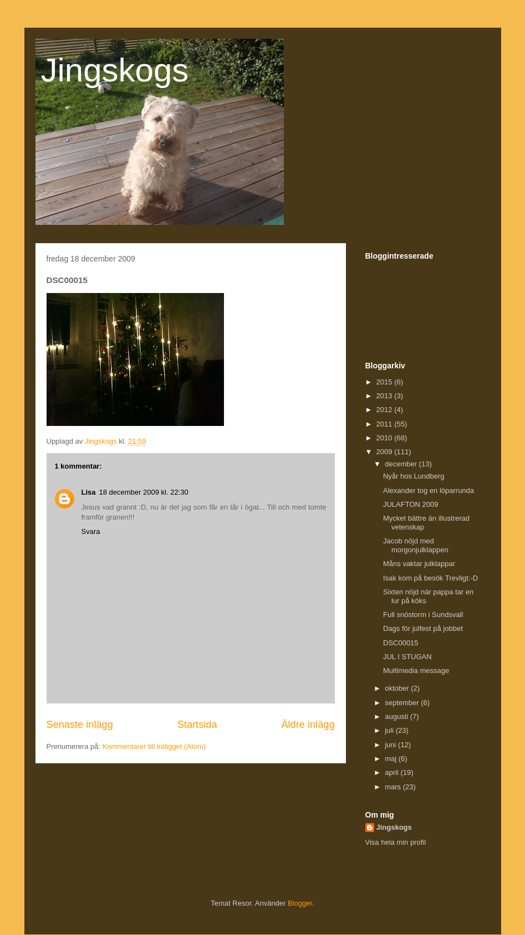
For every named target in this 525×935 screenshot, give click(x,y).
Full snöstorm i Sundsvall (423, 614)
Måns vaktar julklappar (419, 563)
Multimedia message (416, 670)
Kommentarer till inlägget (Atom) (154, 746)
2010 (385, 438)
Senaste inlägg (80, 724)
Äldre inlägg (307, 724)
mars (394, 787)
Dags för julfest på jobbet (423, 628)
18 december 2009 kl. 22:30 (143, 492)
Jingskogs (115, 70)
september (403, 702)
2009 (385, 452)
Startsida (197, 724)
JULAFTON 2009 (410, 504)
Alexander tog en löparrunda (428, 490)
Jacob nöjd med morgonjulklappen (415, 545)
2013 (385, 396)
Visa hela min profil (395, 842)
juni (391, 745)
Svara (90, 531)
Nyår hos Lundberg (414, 476)
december (402, 464)
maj (392, 758)
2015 (385, 382)
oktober (398, 688)
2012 (385, 409)
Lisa (88, 492)
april (392, 772)
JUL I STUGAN (407, 657)
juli (390, 730)
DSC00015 (401, 643)
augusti (397, 716)
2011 (385, 424)
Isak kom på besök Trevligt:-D (430, 578)
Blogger (300, 903)
